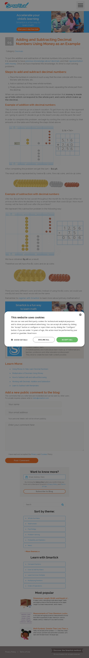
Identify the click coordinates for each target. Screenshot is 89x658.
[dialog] (44, 329)
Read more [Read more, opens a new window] (32, 333)
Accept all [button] (67, 339)
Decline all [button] (43, 339)
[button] (19, 340)
